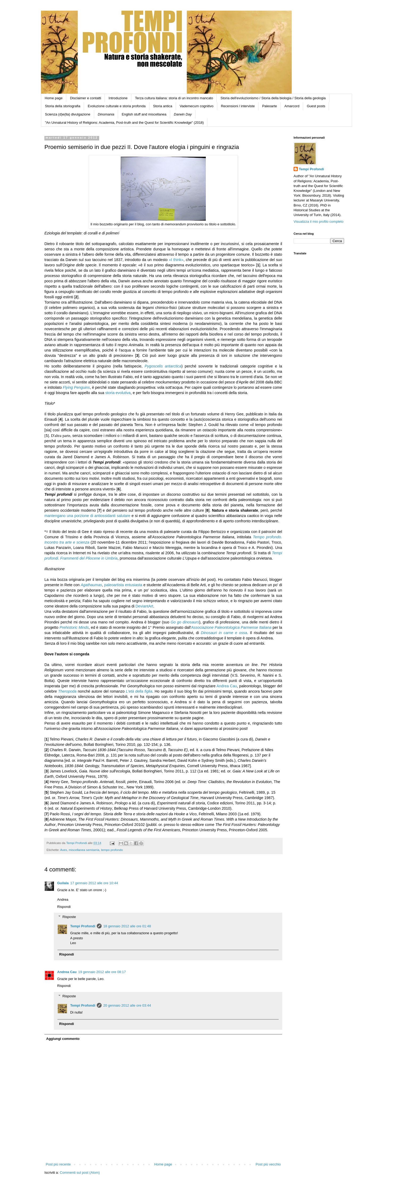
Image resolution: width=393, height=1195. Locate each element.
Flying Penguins (76, 387)
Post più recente (58, 1164)
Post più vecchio (268, 1164)
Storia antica (162, 106)
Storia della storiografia (62, 106)
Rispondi (64, 907)
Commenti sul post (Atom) (80, 1173)
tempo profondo (112, 849)
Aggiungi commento (63, 1039)
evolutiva (123, 393)
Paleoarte (269, 106)
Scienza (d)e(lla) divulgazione (67, 114)
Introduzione (118, 98)
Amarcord (292, 106)
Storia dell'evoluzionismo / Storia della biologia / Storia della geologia (273, 98)
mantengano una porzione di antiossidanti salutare (87, 516)
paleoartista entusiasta (123, 585)
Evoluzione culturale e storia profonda (117, 106)
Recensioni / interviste (238, 106)
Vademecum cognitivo (197, 106)
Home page (53, 98)
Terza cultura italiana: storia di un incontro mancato (174, 98)
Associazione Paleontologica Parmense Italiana (231, 627)
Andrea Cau (226, 686)
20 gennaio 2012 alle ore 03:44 (127, 1005)
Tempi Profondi (82, 926)
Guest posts (316, 106)
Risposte (69, 917)
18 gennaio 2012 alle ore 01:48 (127, 926)
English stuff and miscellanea (144, 114)
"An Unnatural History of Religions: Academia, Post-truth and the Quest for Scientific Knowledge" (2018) (124, 123)
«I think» (176, 260)
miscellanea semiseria (84, 849)
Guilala (63, 883)
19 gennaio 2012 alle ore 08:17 (102, 972)
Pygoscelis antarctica (163, 366)
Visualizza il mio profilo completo (319, 222)
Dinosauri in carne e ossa (224, 633)
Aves (63, 849)
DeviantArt (144, 606)
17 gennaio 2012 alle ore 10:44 (94, 883)
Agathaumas (91, 585)
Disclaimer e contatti (85, 98)
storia (110, 393)
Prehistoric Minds (74, 627)
